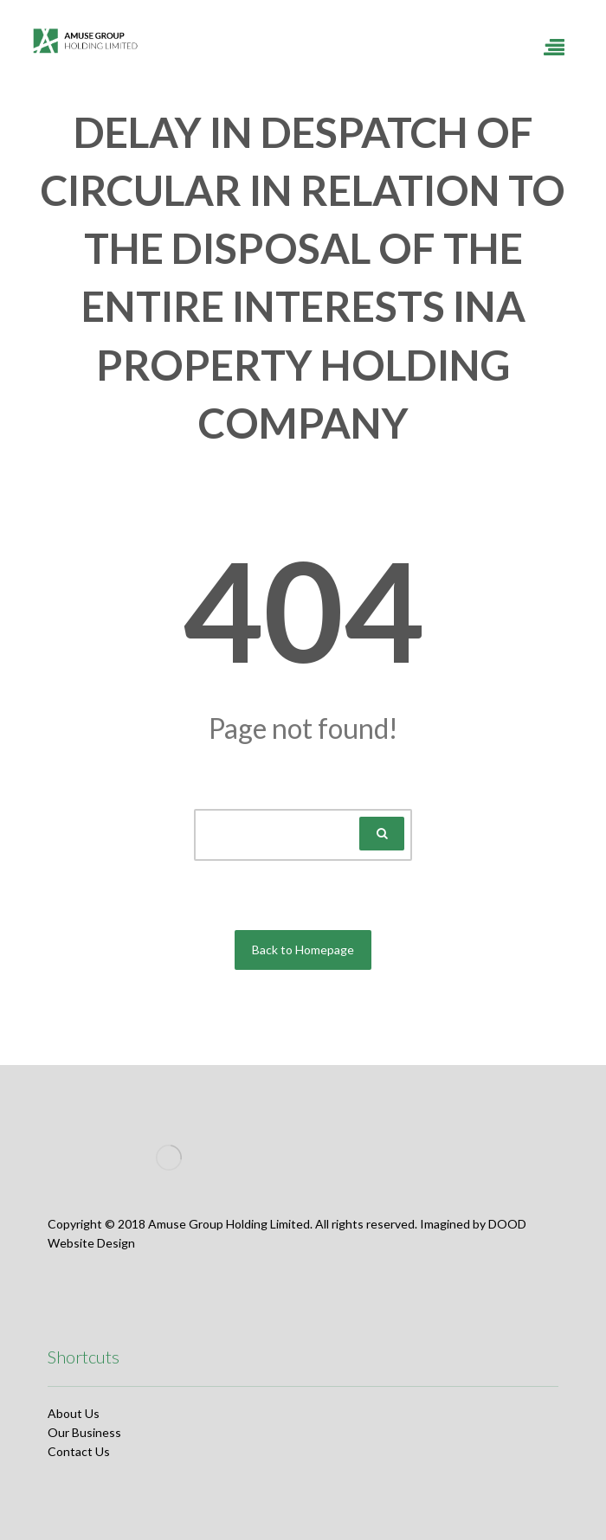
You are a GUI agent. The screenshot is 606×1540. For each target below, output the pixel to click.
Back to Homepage (303, 949)
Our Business (84, 1432)
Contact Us (79, 1451)
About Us (74, 1413)
